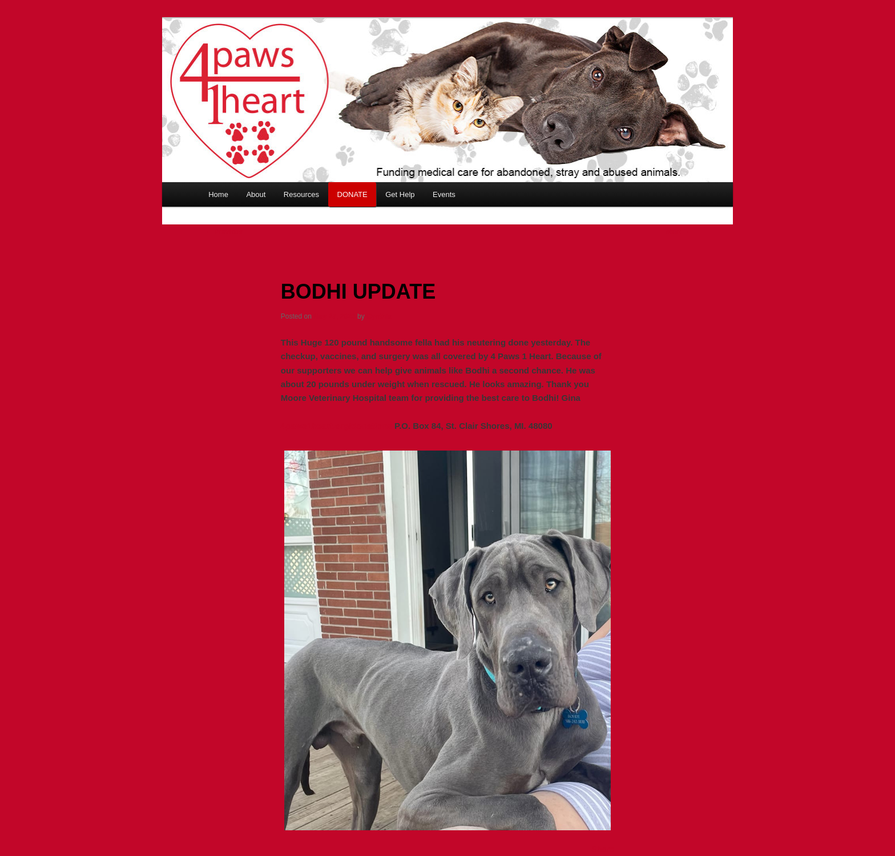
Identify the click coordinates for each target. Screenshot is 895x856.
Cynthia (379, 316)
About (255, 194)
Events (444, 194)
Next (678, 232)
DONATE (352, 194)
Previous (224, 232)
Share (602, 849)
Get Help (399, 194)
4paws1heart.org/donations (336, 426)
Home (218, 194)
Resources (301, 194)
